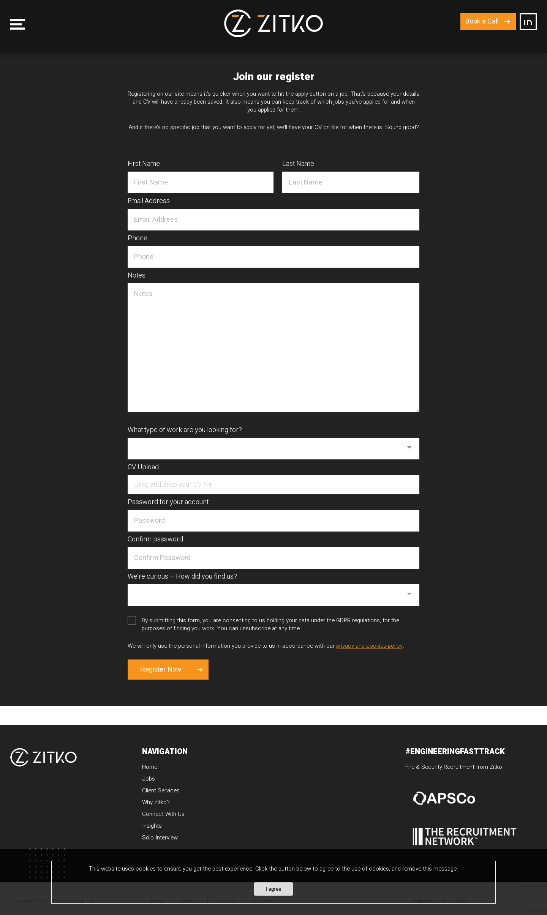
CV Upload (143, 467)
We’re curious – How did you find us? (182, 577)
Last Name (298, 164)
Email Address (149, 201)
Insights (152, 826)
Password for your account (168, 502)
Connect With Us (163, 814)
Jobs (148, 779)
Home (149, 767)
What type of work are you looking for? (185, 430)
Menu (17, 24)
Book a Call (482, 21)
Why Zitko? (156, 802)
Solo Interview (160, 837)
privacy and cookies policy (369, 646)
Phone (137, 238)
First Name (144, 164)
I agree (273, 889)
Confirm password (155, 539)
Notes (136, 276)
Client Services (161, 790)
